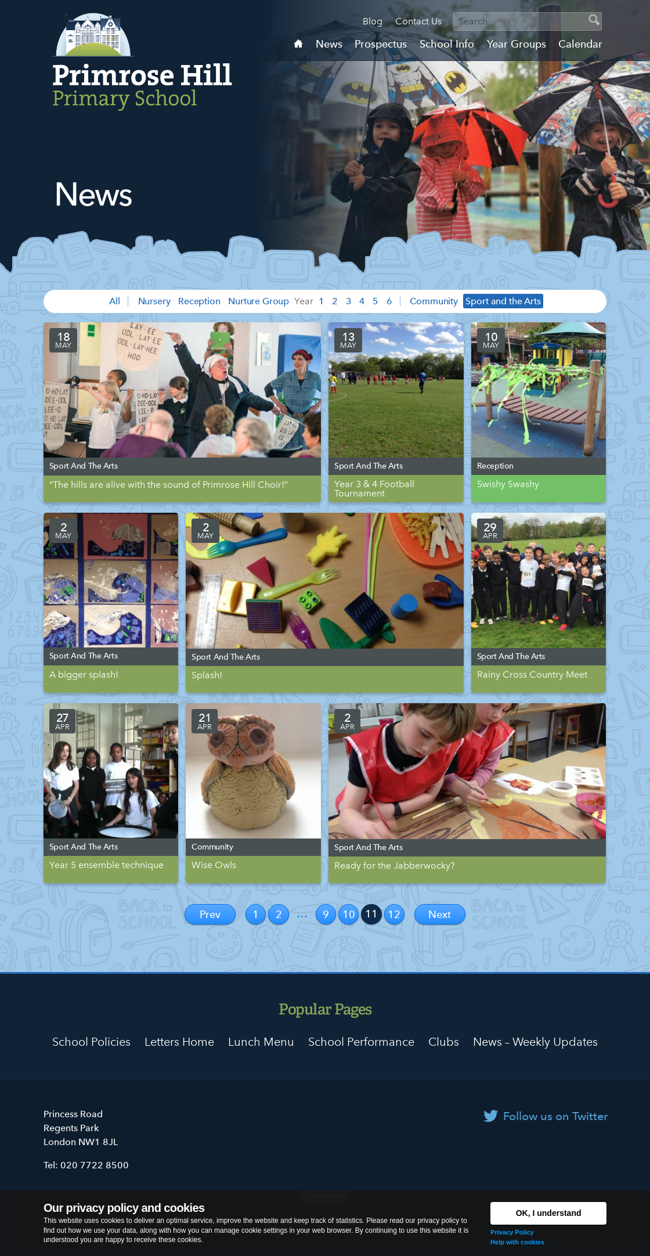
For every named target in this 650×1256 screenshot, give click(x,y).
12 (394, 914)
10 (348, 914)
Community (434, 301)
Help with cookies (517, 1242)
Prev (210, 914)
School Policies (91, 1042)
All (114, 301)
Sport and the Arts (502, 301)
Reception (199, 301)
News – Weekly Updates (535, 1042)
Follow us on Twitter (555, 1116)
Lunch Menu (261, 1042)
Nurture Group (258, 301)
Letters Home (179, 1042)
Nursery (154, 301)
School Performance (361, 1042)
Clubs (443, 1042)
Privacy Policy (512, 1232)
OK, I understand (549, 1213)
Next (439, 914)
